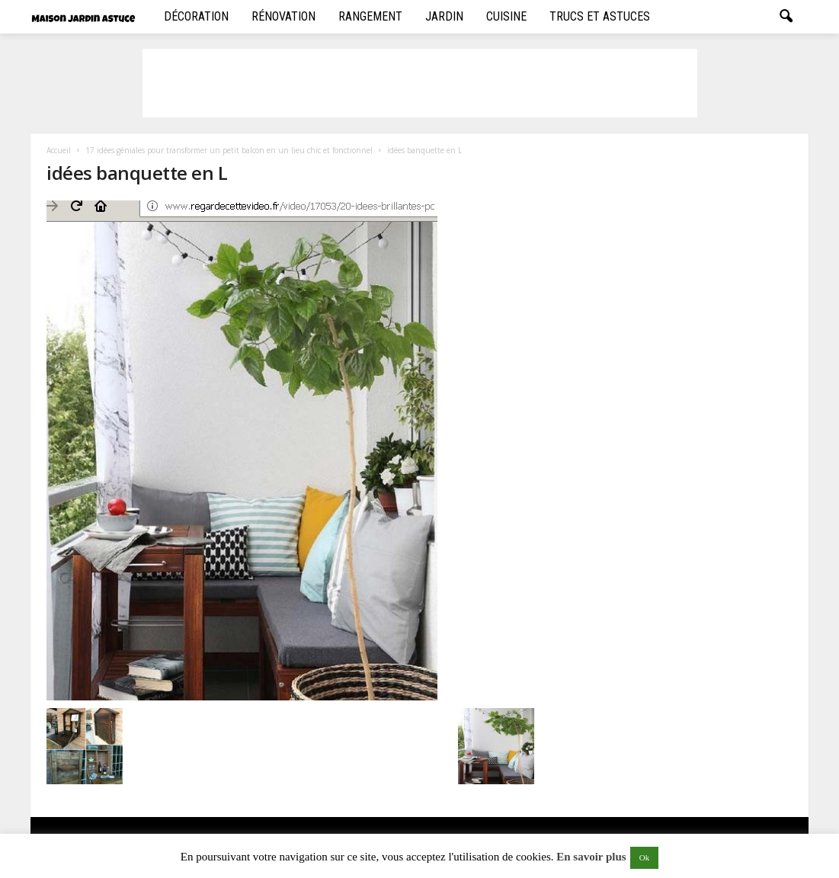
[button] (785, 17)
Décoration (196, 16)
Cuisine (506, 16)
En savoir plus (591, 857)
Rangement (370, 16)
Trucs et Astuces (599, 16)
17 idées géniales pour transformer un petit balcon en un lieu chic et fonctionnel (229, 150)
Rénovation (283, 16)
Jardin (444, 16)
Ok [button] (644, 857)
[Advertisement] (420, 83)
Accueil (58, 150)
